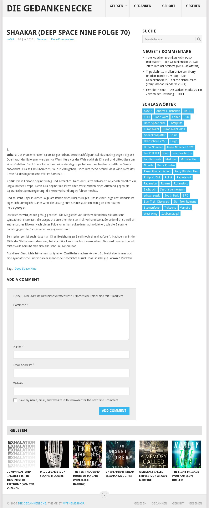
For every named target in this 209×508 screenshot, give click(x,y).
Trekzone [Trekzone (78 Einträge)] (170, 207)
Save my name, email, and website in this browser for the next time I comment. (69, 400)
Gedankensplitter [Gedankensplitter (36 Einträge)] (154, 135)
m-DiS (10, 39)
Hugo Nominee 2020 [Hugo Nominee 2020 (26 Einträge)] (180, 147)
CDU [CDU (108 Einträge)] (147, 117)
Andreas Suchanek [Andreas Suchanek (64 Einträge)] (168, 111)
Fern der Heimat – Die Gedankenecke (169, 89)
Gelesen (116, 6)
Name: (18, 347)
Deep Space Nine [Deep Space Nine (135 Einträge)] (154, 123)
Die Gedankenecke (49, 8)
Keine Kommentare (62, 39)
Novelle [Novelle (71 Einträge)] (148, 165)
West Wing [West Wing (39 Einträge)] (150, 213)
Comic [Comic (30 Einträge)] (176, 117)
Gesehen (193, 6)
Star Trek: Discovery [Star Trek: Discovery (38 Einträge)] (156, 201)
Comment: (20, 305)
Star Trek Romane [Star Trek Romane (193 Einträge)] (184, 201)
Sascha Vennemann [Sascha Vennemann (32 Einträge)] (172, 189)
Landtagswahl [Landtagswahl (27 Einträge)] (152, 159)
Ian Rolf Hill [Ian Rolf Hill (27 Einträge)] (151, 153)
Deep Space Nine (25, 268)
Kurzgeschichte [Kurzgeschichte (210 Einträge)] (182, 153)
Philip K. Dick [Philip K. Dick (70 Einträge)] (152, 177)
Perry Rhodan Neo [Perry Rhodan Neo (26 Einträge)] (186, 171)
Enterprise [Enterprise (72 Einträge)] (175, 123)
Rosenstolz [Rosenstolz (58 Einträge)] (181, 183)
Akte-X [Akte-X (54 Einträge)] (148, 111)
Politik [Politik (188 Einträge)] (169, 177)
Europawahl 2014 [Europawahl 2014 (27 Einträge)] (174, 129)
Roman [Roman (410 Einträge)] (165, 183)
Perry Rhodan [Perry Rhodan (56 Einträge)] (166, 165)
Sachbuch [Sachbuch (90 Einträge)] (150, 189)
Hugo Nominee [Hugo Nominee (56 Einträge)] (153, 147)
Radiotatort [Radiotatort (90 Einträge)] (184, 177)
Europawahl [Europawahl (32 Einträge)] (151, 129)
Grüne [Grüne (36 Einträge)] (173, 135)
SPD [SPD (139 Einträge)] (185, 195)
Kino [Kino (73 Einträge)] (166, 153)
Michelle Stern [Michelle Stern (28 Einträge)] (189, 159)
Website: (18, 383)
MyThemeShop (73, 503)
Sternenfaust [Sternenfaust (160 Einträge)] (152, 207)
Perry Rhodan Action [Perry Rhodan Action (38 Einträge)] (157, 171)
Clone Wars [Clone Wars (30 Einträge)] (161, 117)
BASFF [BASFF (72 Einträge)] (188, 111)
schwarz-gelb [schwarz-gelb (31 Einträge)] (152, 195)
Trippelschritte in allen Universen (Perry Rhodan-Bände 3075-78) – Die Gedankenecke (171, 76)
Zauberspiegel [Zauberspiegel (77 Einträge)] (170, 213)
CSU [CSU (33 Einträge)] (186, 117)
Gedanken (142, 6)
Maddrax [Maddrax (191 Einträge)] (171, 159)
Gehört (168, 6)
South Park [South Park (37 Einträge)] (171, 195)
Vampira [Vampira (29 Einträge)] (185, 207)
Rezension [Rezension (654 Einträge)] (150, 183)
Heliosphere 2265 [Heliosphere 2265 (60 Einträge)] (155, 141)
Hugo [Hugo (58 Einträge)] (173, 141)
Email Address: (23, 365)
